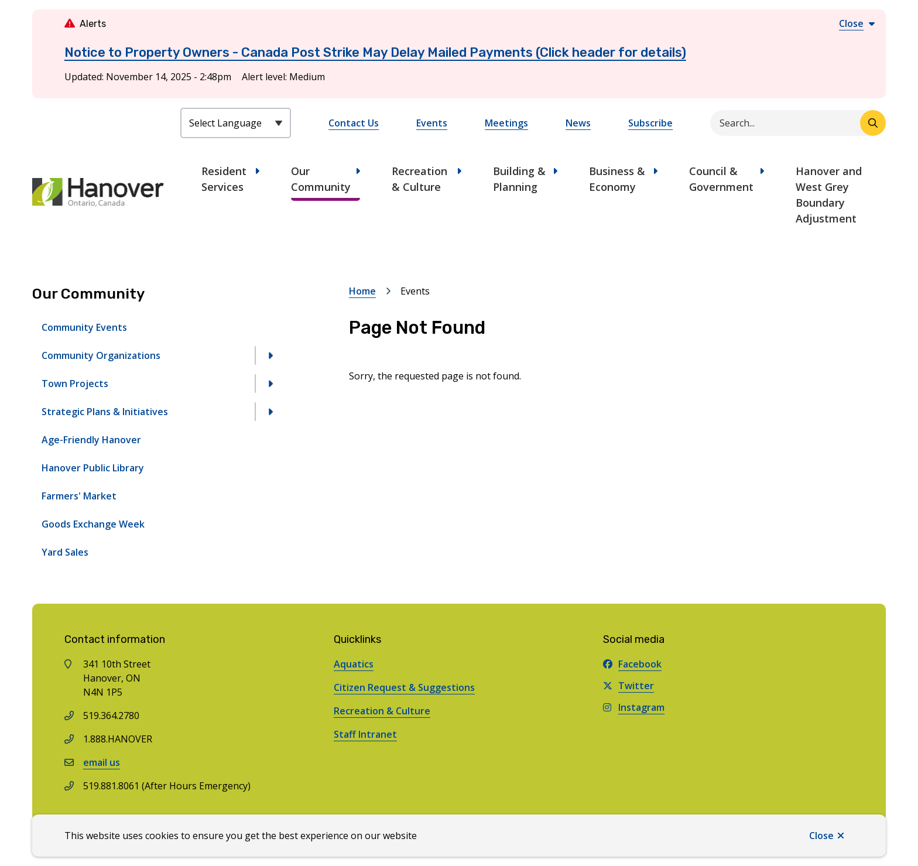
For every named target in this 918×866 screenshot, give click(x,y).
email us (101, 762)
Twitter (628, 685)
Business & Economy (617, 179)
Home (362, 291)
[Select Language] (235, 123)
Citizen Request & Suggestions (404, 687)
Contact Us (353, 123)
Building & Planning (519, 179)
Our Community (321, 179)
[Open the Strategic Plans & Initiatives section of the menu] (270, 411)
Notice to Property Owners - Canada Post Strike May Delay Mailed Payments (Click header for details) (375, 52)
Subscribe (650, 123)
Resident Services (223, 179)
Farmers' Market (79, 496)
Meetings (506, 123)
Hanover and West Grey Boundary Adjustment (829, 194)
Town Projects (75, 383)
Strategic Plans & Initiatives (105, 411)
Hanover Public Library (93, 467)
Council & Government (721, 179)
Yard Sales (65, 552)
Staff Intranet (365, 734)
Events (431, 123)
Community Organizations (101, 355)
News (578, 123)
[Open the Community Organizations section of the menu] (270, 355)
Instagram (633, 707)
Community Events (84, 327)
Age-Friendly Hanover (91, 439)
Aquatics (354, 664)
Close (821, 835)
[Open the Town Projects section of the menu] (270, 383)
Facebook (632, 664)
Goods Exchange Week (93, 524)
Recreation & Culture (419, 179)
